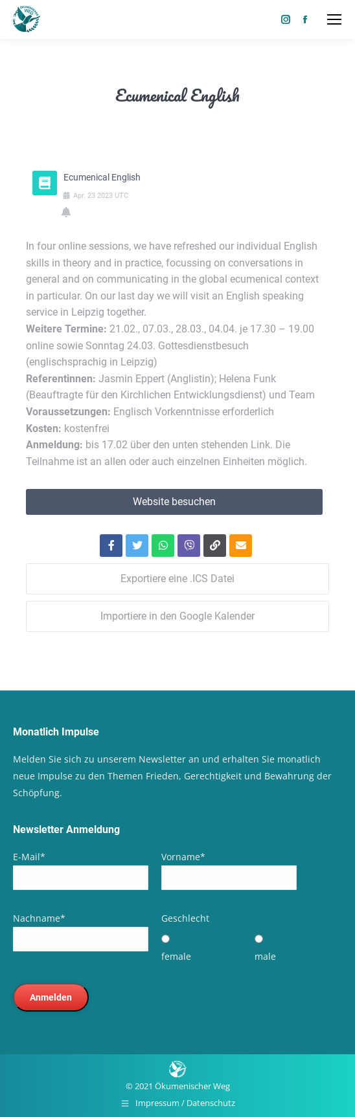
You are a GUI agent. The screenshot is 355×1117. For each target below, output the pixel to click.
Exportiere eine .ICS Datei (177, 578)
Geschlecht (185, 918)
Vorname (183, 857)
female (176, 956)
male (265, 956)
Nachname (39, 918)
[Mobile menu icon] (334, 19)
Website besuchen (174, 501)
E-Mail (29, 857)
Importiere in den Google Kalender (177, 616)
